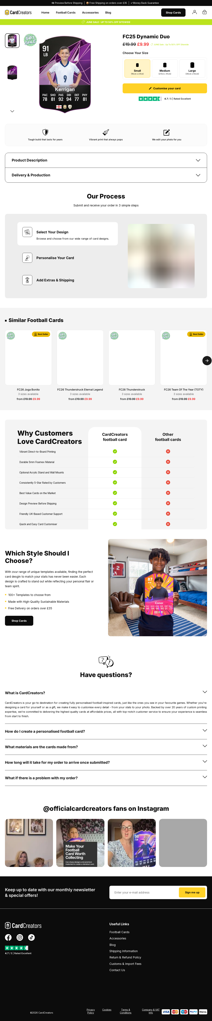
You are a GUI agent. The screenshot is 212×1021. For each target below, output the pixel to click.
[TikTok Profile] (31, 937)
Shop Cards (173, 12)
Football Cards (65, 12)
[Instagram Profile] (20, 937)
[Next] (12, 111)
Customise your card (165, 88)
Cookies (106, 1009)
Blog (108, 12)
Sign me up (192, 892)
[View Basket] (204, 12)
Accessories (90, 12)
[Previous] (12, 38)
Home (45, 12)
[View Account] (194, 12)
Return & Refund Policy (125, 957)
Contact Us (117, 970)
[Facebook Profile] (8, 937)
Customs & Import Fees (125, 964)
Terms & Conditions (125, 1011)
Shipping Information (123, 951)
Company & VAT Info (151, 1011)
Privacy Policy (91, 1011)
